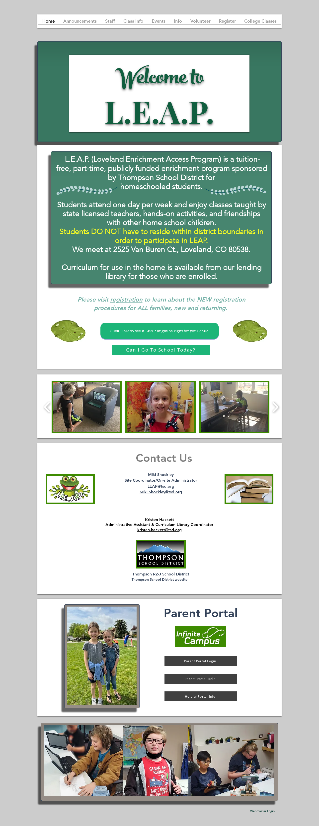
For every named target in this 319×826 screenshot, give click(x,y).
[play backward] (47, 407)
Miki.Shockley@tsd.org (161, 492)
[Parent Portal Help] (200, 679)
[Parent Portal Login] (200, 661)
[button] (87, 407)
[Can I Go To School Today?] (161, 350)
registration (126, 299)
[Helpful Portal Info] (200, 696)
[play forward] (275, 407)
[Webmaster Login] (262, 811)
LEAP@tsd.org (161, 486)
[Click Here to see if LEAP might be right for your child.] (159, 331)
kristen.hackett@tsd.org (159, 529)
